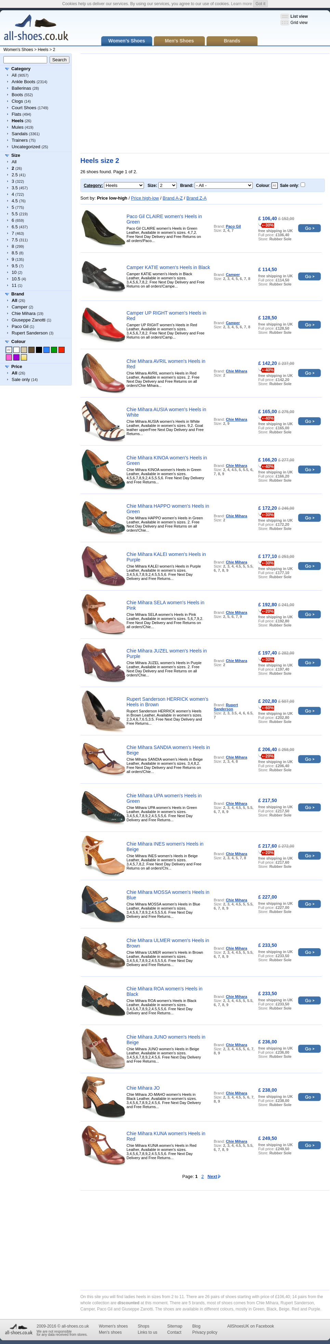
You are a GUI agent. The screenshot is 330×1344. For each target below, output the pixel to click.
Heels (43, 49)
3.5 (15, 187)
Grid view (298, 22)
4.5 (15, 200)
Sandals (20, 133)
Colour (18, 341)
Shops (143, 1326)
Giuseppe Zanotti (28, 319)
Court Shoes (24, 107)
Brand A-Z (173, 198)
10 (14, 272)
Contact (174, 1332)
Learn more (241, 3)
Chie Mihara (24, 313)
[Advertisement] (157, 103)
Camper (19, 306)
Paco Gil (20, 326)
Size (15, 155)
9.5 (15, 265)
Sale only (21, 379)
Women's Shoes (18, 49)
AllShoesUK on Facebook (250, 1326)
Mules (18, 127)
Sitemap (174, 1326)
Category (20, 68)
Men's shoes (110, 1332)
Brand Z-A (196, 198)
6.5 (15, 226)
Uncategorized (26, 146)
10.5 (16, 278)
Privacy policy (204, 1332)
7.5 (15, 239)
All (14, 75)
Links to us (147, 1332)
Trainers (20, 140)
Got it (260, 3)
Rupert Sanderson (30, 332)
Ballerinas (21, 88)
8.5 (15, 252)
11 (14, 285)
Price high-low (145, 198)
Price (16, 366)
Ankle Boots (23, 81)
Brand (17, 293)
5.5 (15, 213)
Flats (16, 114)
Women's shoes (113, 1326)
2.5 (15, 174)
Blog (196, 1326)
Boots (17, 94)
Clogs (17, 101)
